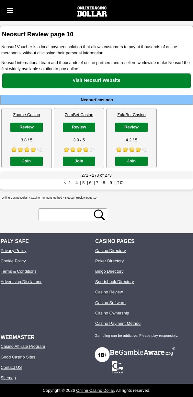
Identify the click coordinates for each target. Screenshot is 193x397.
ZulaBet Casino (131, 114)
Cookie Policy (13, 261)
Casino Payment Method (118, 323)
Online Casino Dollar (95, 390)
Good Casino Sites (18, 357)
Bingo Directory (109, 271)
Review (26, 127)
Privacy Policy (14, 250)
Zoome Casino (26, 114)
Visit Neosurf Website (96, 80)
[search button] (99, 214)
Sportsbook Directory (114, 281)
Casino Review (109, 292)
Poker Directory (109, 261)
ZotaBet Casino (79, 114)
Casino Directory (110, 250)
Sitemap (8, 377)
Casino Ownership (112, 313)
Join (26, 161)
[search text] (67, 215)
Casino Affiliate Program (23, 346)
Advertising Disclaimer (21, 281)
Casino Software (110, 302)
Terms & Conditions (19, 271)
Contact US (11, 367)
